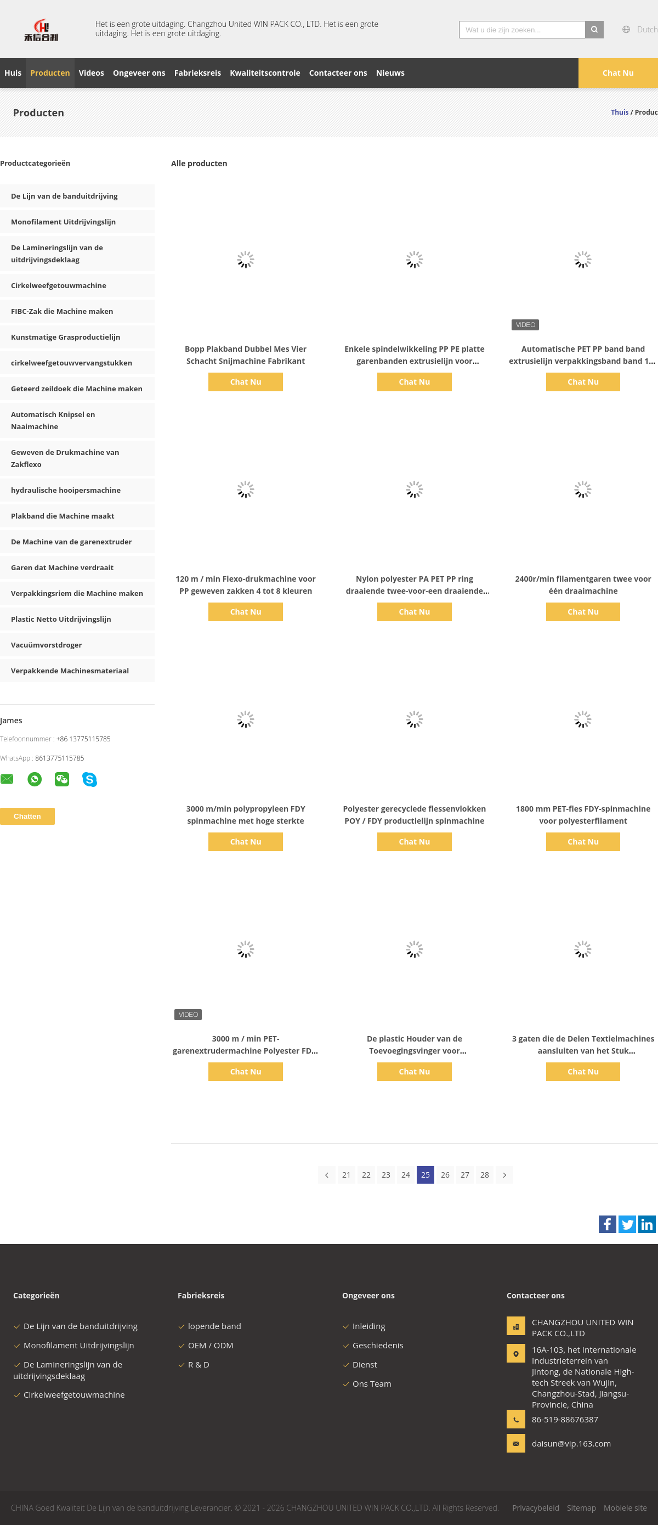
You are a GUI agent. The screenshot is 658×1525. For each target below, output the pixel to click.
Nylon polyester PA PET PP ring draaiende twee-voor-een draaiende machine (414, 590)
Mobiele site (625, 1508)
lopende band (209, 1325)
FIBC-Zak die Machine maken (62, 311)
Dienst (359, 1364)
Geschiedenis (373, 1345)
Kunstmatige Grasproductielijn (65, 337)
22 (366, 1174)
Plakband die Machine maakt (63, 516)
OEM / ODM (206, 1345)
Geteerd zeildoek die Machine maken (77, 388)
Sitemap (581, 1508)
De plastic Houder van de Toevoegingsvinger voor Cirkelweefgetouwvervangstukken (414, 1050)
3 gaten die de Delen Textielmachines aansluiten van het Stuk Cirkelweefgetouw (583, 1050)
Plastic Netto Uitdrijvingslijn (61, 619)
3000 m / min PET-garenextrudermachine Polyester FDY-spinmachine (246, 1050)
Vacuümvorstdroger (46, 645)
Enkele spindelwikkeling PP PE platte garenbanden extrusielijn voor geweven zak (414, 361)
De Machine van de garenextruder (71, 542)
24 (405, 1174)
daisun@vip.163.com (566, 1443)
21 (346, 1174)
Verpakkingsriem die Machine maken (77, 593)
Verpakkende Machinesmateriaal (70, 671)
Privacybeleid (535, 1508)
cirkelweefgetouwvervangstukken (71, 363)
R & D (193, 1364)
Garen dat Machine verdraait (62, 567)
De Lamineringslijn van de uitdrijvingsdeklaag (67, 1370)
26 (445, 1174)
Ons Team (367, 1383)
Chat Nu (618, 72)
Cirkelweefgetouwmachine (58, 285)
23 (386, 1174)
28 (484, 1174)
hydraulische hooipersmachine (66, 490)
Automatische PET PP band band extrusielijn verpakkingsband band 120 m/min (583, 361)
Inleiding (363, 1325)
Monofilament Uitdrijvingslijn (63, 222)
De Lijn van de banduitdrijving (64, 196)
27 (465, 1174)
